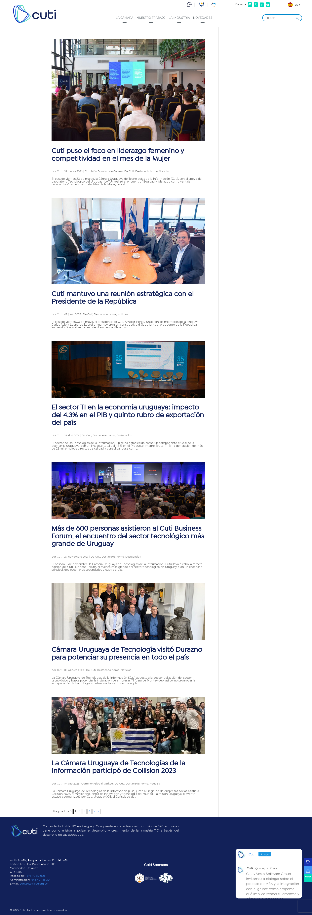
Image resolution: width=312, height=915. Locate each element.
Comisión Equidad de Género (104, 171)
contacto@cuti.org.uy (34, 883)
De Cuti (129, 171)
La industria (179, 18)
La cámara (124, 18)
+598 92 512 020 (35, 876)
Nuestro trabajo (151, 18)
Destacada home (146, 171)
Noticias (164, 171)
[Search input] (280, 18)
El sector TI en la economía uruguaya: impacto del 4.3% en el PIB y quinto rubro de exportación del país (128, 415)
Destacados (124, 435)
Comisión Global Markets (97, 783)
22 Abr (274, 868)
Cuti (59, 171)
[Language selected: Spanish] (294, 4)
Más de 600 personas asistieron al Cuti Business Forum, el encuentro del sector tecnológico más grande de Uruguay (128, 536)
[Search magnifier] (297, 18)
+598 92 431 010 (40, 880)
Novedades (202, 18)
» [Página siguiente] (98, 811)
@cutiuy (260, 868)
